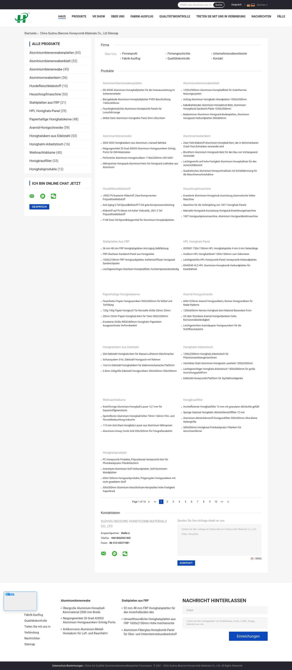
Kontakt (218, 58)
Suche (218, 4)
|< (149, 501)
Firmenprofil (129, 53)
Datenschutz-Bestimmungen (67, 665)
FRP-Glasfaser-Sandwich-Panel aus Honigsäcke (128, 254)
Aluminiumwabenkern (45, 78)
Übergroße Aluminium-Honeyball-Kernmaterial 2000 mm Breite (84, 610)
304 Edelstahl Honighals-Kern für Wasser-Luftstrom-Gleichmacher (138, 354)
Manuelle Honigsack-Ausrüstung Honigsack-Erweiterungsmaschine (219, 210)
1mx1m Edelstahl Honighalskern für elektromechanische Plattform (139, 365)
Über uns (118, 16)
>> (222, 501)
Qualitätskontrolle (174, 16)
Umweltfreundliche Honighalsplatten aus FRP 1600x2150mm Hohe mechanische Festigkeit (150, 621)
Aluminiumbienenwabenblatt (50, 61)
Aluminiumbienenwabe (45, 69)
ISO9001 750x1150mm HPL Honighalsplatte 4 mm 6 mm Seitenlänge (220, 248)
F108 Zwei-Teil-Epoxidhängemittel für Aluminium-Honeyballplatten (138, 220)
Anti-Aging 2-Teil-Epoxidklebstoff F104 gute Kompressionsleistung (138, 205)
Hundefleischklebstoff (45, 86)
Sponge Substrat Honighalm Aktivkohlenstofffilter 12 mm (214, 412)
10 (216, 501)
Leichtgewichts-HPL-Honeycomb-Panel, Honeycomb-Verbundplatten (220, 259)
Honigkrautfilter (40, 161)
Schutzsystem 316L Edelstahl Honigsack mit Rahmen (131, 359)
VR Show (98, 16)
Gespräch (236, 4)
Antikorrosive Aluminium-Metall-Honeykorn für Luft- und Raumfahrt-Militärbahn (85, 632)
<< (155, 501)
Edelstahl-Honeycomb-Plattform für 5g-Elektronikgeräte (213, 378)
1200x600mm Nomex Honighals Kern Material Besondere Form (217, 310)
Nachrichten (261, 16)
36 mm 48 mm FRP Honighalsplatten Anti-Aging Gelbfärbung (136, 248)
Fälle (281, 16)
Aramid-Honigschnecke (46, 127)
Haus (62, 16)
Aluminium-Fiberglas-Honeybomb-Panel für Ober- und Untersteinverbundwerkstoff (150, 632)
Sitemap (29, 644)
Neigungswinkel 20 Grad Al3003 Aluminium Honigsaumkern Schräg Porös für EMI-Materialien (89, 621)
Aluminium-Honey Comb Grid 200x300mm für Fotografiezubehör (137, 431)
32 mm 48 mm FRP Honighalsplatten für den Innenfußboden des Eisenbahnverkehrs (149, 610)
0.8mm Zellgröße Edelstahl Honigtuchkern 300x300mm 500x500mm (140, 371)
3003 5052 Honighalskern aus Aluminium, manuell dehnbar (134, 142)
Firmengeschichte (178, 53)
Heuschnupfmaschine (45, 94)
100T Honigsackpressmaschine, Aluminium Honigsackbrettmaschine (220, 216)
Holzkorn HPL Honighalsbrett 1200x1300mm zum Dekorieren (216, 254)
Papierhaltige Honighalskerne (50, 119)
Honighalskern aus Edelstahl (49, 136)
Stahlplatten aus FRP (44, 103)
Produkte (79, 16)
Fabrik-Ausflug (142, 16)
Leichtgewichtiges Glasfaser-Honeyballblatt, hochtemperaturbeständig (141, 269)
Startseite (30, 33)
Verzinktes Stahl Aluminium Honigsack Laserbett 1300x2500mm (218, 363)
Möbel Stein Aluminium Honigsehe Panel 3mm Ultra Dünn (134, 118)
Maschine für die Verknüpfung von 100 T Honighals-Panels (214, 205)
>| (228, 501)
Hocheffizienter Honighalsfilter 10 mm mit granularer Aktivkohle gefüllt (221, 406)
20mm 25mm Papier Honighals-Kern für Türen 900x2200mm (135, 316)
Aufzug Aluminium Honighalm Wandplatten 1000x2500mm (215, 99)
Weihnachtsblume (42, 152)
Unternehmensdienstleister (230, 53)
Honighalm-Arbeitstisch (46, 144)
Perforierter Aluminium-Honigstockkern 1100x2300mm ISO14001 (138, 157)
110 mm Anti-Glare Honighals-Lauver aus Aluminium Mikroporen (137, 425)
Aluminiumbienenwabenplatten (51, 53)
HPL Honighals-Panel (44, 111)
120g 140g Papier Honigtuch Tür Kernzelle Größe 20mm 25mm (137, 310)
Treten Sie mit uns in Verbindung (221, 16)
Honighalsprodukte (43, 169)
